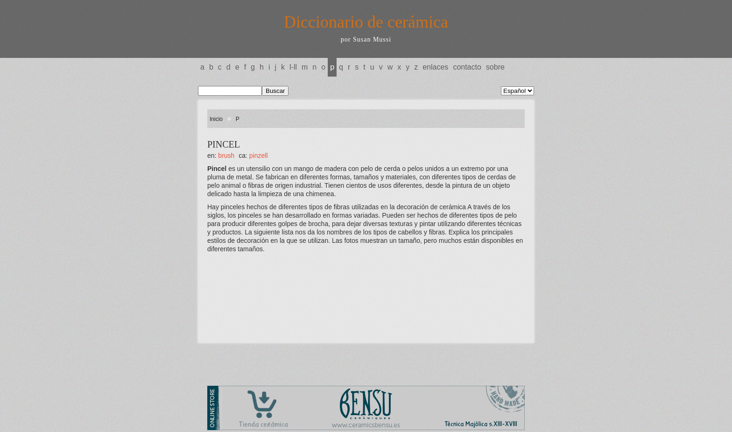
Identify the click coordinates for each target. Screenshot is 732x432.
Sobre (495, 67)
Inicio (216, 119)
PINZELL (258, 155)
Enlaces (435, 67)
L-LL (293, 67)
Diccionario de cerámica (366, 22)
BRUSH (226, 155)
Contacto (467, 67)
